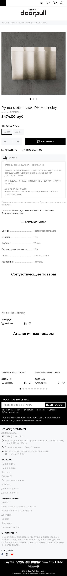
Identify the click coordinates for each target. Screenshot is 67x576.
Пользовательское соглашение (18, 506)
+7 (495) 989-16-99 (13, 429)
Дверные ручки (10, 492)
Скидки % (6, 476)
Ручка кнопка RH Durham (13, 372)
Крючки (5, 472)
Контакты (6, 523)
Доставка (6, 515)
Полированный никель (12, 213)
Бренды (5, 484)
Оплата (5, 519)
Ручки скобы (8, 464)
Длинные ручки (10, 488)
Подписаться (54, 405)
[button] (30, 99)
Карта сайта (40, 571)
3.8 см (18, 131)
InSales (52, 573)
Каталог (15, 210)
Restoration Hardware (43, 210)
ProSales (31, 573)
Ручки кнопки (26, 210)
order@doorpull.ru (14, 436)
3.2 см (7, 131)
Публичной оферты (10, 412)
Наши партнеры (10, 527)
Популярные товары (12, 480)
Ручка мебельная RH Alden (47, 372)
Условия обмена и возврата (16, 510)
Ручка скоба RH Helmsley (13, 313)
